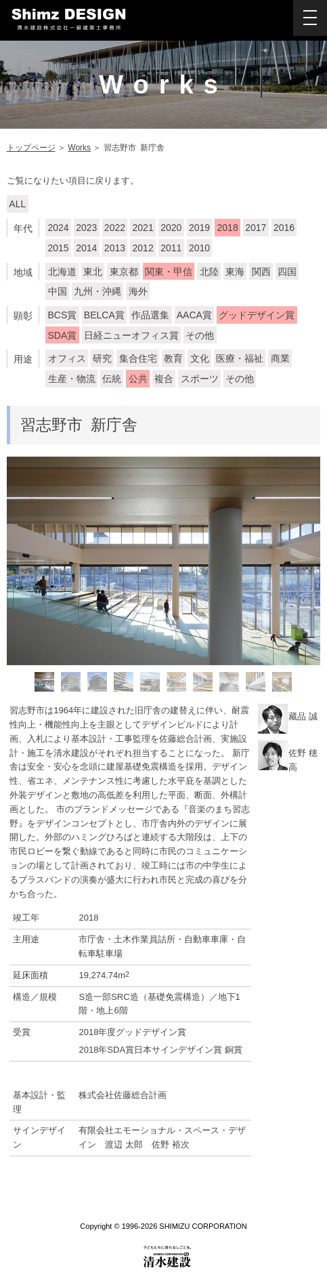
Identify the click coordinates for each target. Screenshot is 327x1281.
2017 (255, 227)
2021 (143, 227)
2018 (227, 227)
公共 (138, 378)
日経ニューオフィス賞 (131, 335)
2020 (170, 227)
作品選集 (150, 315)
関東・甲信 (168, 271)
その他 (200, 335)
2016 (284, 227)
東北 (92, 271)
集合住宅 (138, 358)
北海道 (62, 271)
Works (79, 147)
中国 (57, 291)
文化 (199, 358)
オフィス (67, 358)
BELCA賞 (104, 315)
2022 (114, 227)
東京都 (124, 271)
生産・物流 (71, 378)
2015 (58, 248)
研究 (102, 358)
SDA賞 (62, 335)
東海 (234, 271)
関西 (261, 271)
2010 (199, 248)
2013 (114, 248)
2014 (86, 248)
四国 (287, 271)
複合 (163, 378)
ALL (17, 203)
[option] (164, 561)
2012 (143, 248)
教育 (173, 358)
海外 (138, 291)
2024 (58, 227)
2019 (199, 227)
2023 (86, 227)
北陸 (209, 271)
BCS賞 (62, 315)
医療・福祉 (239, 358)
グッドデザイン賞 (257, 315)
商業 (280, 358)
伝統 (111, 378)
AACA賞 (194, 315)
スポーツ (200, 378)
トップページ (31, 147)
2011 (170, 248)
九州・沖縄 (97, 291)
